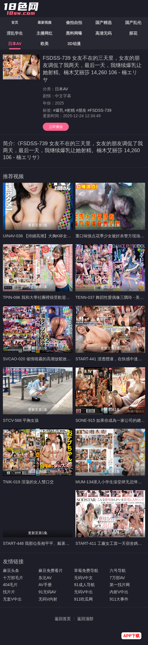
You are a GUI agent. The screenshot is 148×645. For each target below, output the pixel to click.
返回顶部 (85, 618)
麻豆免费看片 (50, 570)
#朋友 (81, 110)
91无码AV (47, 592)
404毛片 (10, 584)
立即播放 (56, 127)
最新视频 (44, 22)
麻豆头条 (11, 570)
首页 (14, 22)
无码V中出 (83, 592)
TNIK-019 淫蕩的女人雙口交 (28, 482)
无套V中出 (12, 599)
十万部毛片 (13, 577)
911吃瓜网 (83, 599)
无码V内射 (47, 599)
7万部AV (117, 577)
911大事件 (119, 599)
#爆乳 (58, 110)
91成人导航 (84, 584)
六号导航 (118, 570)
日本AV (61, 89)
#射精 (69, 110)
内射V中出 (119, 592)
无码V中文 (83, 577)
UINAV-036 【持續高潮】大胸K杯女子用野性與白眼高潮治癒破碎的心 (65, 236)
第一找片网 (120, 584)
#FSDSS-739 (99, 110)
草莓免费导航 (86, 570)
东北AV (45, 577)
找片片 (9, 592)
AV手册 (45, 584)
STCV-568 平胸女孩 (21, 420)
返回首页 (63, 618)
